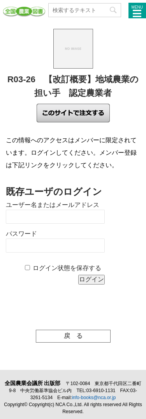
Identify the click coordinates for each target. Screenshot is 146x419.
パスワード (21, 233)
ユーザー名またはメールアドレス (52, 205)
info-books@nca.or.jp (94, 397)
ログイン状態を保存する (67, 268)
